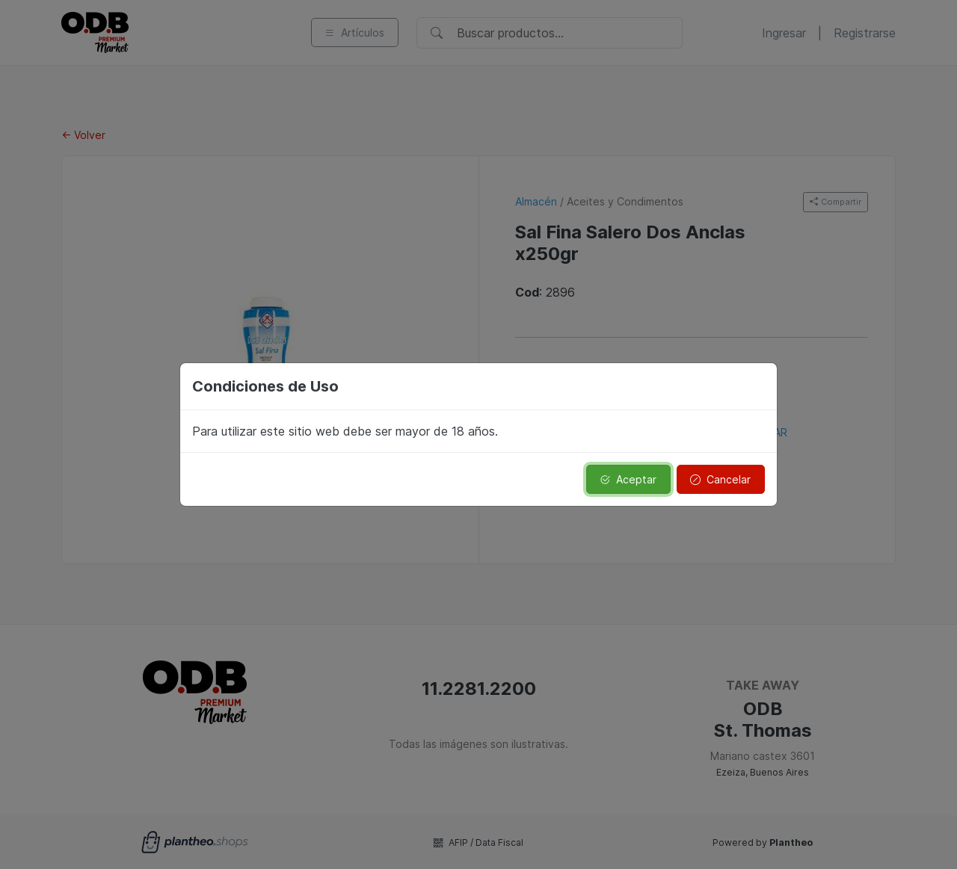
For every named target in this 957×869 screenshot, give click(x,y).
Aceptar (628, 479)
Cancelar (720, 479)
